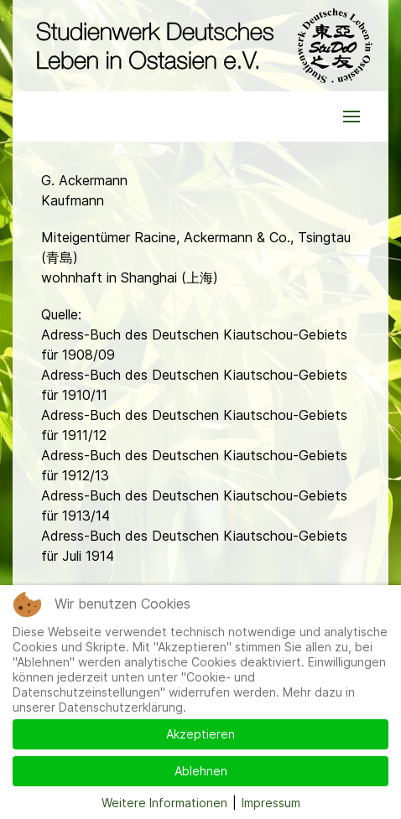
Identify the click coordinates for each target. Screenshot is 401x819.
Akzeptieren (200, 734)
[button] (351, 116)
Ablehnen (200, 771)
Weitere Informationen (164, 803)
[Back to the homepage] (200, 45)
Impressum (271, 803)
